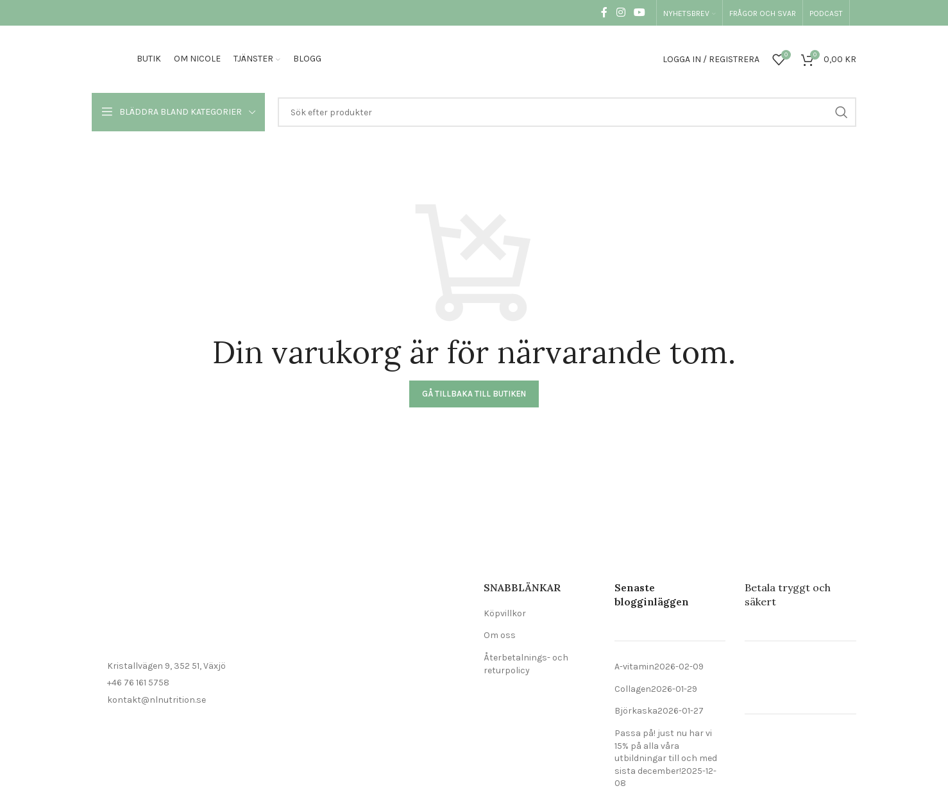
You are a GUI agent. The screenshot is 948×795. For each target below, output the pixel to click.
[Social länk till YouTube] (640, 12)
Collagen (632, 689)
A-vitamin (634, 666)
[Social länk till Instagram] (620, 12)
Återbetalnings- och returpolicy (526, 664)
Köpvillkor (505, 613)
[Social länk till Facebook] (604, 12)
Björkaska (635, 710)
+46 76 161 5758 (138, 682)
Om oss (500, 635)
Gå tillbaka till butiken (474, 393)
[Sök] (567, 112)
